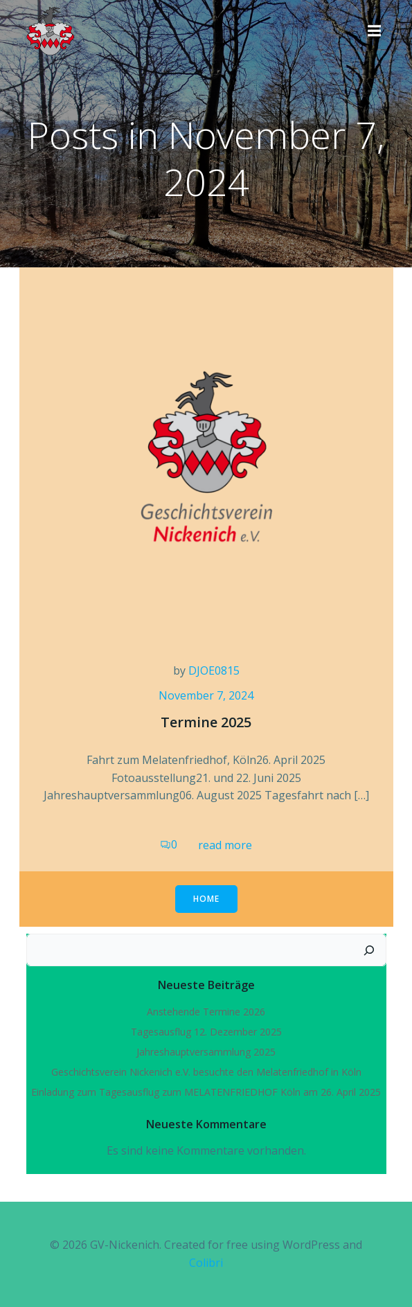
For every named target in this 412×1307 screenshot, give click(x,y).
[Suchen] (369, 950)
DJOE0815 (214, 670)
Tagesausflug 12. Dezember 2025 (206, 1031)
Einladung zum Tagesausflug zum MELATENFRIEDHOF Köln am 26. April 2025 (206, 1092)
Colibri (206, 1262)
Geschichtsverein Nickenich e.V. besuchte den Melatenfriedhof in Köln (206, 1071)
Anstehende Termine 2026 (206, 1011)
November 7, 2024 (206, 695)
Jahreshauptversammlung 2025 (206, 1051)
